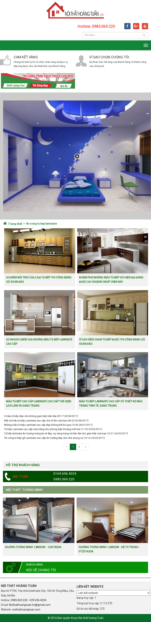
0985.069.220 (19, 600)
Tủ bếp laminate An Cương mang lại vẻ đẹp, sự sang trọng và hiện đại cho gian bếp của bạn (55, 433)
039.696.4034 (38, 600)
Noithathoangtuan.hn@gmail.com (29, 604)
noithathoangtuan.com (26, 609)
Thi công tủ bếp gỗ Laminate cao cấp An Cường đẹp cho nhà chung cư (43, 437)
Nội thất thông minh (24, 490)
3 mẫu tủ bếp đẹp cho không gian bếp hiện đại (30, 416)
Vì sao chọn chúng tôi (109, 57)
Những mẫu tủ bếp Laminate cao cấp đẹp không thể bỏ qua (37, 424)
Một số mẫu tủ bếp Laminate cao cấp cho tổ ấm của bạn (35, 420)
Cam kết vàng (26, 57)
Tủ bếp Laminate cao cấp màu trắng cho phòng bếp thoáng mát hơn (42, 429)
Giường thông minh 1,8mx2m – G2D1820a (33, 547)
